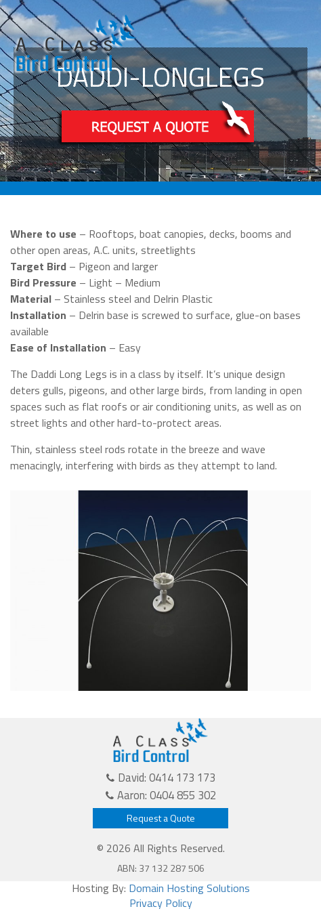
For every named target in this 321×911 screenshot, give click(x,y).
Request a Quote (161, 818)
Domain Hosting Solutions (189, 888)
